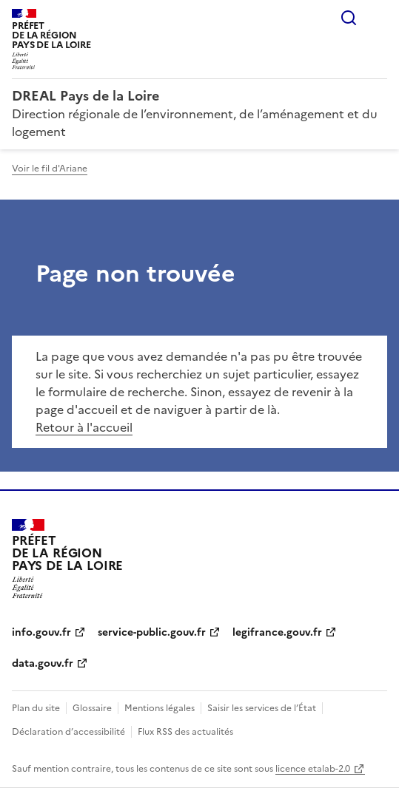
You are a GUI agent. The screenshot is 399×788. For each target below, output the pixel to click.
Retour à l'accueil (84, 427)
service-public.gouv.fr (152, 632)
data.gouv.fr (42, 663)
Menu (378, 18)
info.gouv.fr (41, 632)
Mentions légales (159, 708)
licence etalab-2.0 (312, 768)
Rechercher (348, 18)
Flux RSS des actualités (185, 731)
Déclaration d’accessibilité (68, 731)
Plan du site (36, 708)
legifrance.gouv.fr (277, 632)
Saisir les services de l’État (261, 708)
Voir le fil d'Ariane (49, 168)
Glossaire (92, 708)
